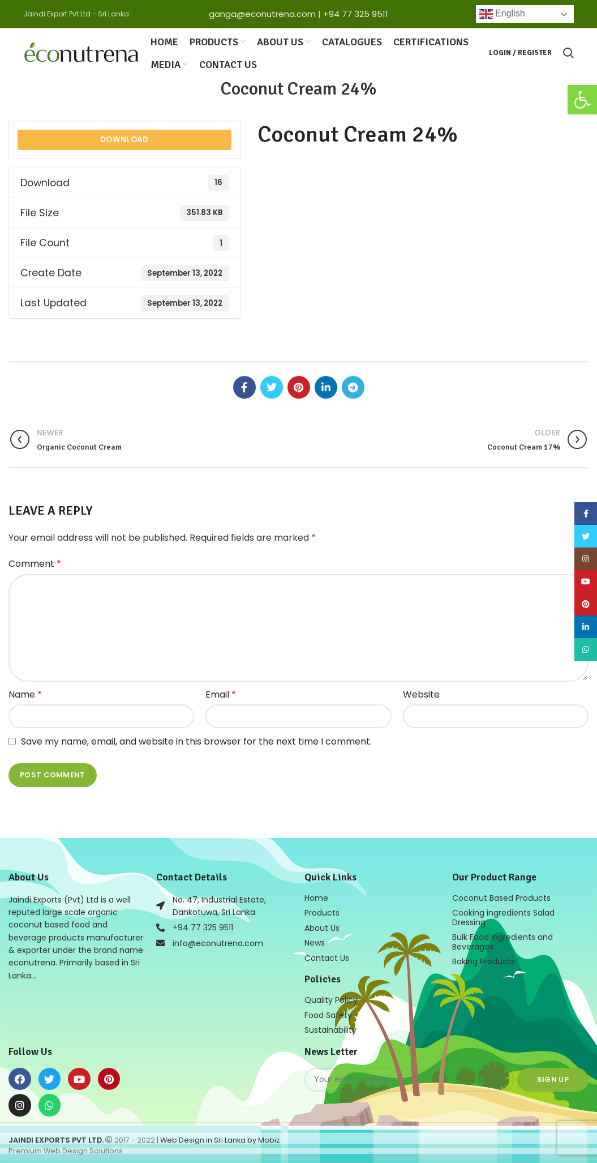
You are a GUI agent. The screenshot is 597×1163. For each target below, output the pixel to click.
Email (220, 692)
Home (316, 896)
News (314, 940)
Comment (34, 561)
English (502, 14)
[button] (582, 99)
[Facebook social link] (244, 385)
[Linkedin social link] (326, 385)
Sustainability (330, 1026)
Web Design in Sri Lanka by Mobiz (220, 1136)
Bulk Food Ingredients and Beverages (502, 939)
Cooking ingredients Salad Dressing (503, 915)
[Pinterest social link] (298, 385)
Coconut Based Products (501, 896)
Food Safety (328, 1011)
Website (421, 692)
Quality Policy (331, 997)
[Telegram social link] (353, 385)
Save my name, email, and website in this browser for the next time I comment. (196, 739)
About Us (322, 925)
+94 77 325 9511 (355, 14)
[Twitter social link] (271, 385)
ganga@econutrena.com (262, 14)
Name (25, 692)
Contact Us (326, 955)
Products (322, 911)
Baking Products (483, 958)
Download (124, 137)
